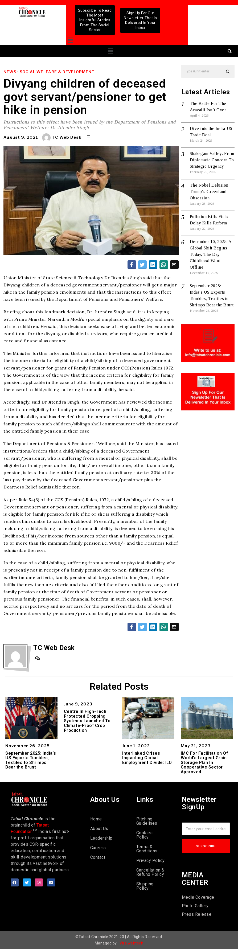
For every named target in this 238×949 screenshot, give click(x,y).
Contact (97, 857)
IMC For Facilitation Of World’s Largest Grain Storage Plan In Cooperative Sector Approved (204, 762)
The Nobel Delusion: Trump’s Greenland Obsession (210, 191)
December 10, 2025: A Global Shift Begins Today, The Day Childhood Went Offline (211, 254)
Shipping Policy (145, 886)
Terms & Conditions (147, 848)
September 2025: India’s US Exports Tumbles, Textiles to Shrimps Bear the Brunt (30, 760)
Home (96, 818)
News (9, 71)
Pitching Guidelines (146, 821)
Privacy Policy (150, 860)
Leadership (101, 838)
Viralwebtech (131, 943)
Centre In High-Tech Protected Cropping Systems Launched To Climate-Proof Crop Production (87, 721)
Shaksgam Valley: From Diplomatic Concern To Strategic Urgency (212, 160)
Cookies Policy (144, 835)
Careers (98, 847)
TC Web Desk (61, 137)
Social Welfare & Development (57, 71)
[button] (70, 40)
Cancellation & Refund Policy (150, 872)
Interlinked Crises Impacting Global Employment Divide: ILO (147, 758)
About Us (99, 828)
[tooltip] (132, 264)
